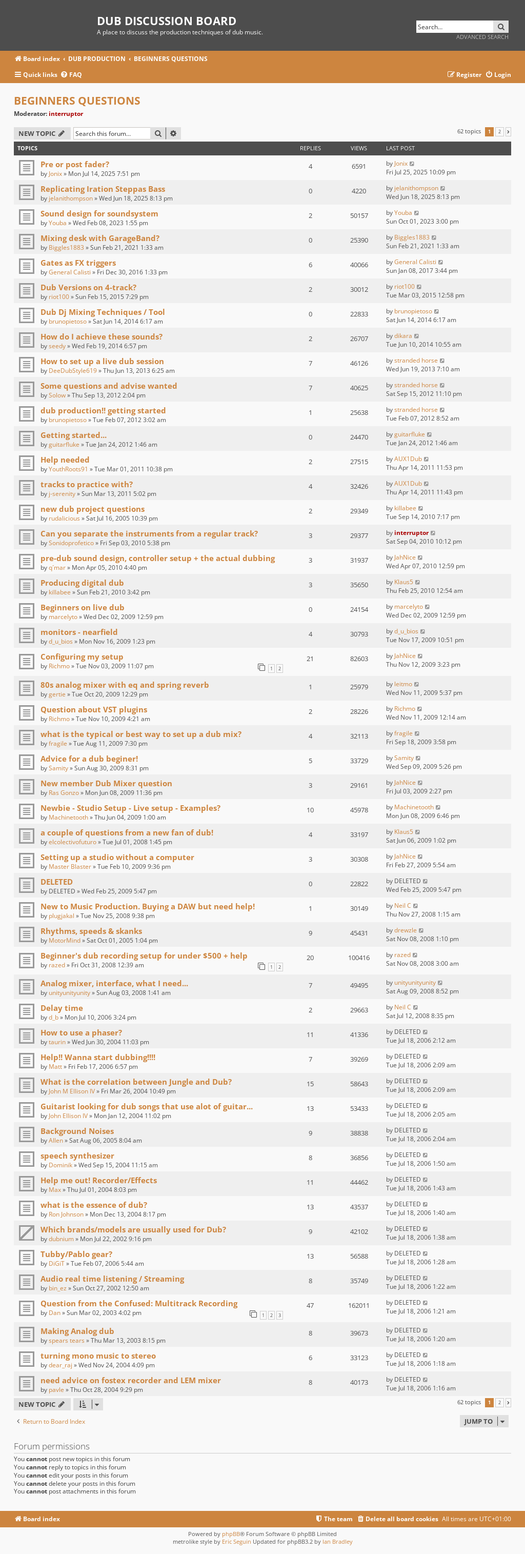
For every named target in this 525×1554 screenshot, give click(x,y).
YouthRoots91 (68, 469)
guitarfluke (64, 444)
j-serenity (62, 493)
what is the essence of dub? (94, 1205)
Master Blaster (70, 866)
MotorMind (64, 940)
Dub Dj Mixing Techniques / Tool (103, 312)
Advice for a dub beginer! (89, 758)
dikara (403, 335)
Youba (58, 222)
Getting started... (74, 435)
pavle (56, 1389)
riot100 (59, 296)
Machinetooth (68, 817)
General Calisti (70, 272)
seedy (57, 346)
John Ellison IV (68, 1115)
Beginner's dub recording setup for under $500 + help (144, 955)
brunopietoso (68, 321)
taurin (57, 1042)
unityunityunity (69, 992)
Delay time (62, 1008)
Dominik (60, 1165)
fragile (58, 743)
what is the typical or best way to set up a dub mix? (141, 734)
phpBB (231, 1534)
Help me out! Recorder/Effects (99, 1180)
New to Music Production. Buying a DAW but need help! (148, 906)
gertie (57, 694)
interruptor (66, 113)
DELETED (57, 881)
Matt (55, 1066)
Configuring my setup (82, 656)
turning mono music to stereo (98, 1355)
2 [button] (499, 132)
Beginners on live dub (83, 607)
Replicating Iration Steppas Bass (103, 189)
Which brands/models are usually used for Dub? (133, 1229)
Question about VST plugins (94, 709)
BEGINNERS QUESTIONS (77, 100)
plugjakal (61, 915)
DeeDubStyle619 (73, 370)
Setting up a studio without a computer (117, 857)
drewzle (405, 930)
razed (57, 965)
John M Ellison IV (72, 1091)
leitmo (403, 684)
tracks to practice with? (87, 484)
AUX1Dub (408, 458)
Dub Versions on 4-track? (88, 287)
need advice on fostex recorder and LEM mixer (131, 1380)
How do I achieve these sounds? (102, 336)
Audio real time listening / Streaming (112, 1278)
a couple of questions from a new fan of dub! (127, 832)
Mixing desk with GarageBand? (100, 238)
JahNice (405, 557)
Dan (54, 1312)
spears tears (67, 1340)
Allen (56, 1140)
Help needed (65, 459)
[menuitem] (71, 75)
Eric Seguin (236, 1541)
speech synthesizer (77, 1155)
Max (55, 1189)
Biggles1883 (66, 247)
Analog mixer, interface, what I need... (114, 983)
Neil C (402, 905)
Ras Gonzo (64, 792)
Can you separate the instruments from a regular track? (149, 533)
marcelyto (63, 616)
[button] (508, 131)
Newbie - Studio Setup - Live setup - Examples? (130, 808)
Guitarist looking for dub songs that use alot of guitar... (147, 1106)
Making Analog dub (77, 1331)
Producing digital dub (82, 582)
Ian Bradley (337, 1541)
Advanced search (482, 37)
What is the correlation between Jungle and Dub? (136, 1082)
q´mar (57, 567)
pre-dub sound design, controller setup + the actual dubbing (158, 558)
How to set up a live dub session (102, 361)
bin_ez (58, 1288)
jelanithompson (71, 198)
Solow (57, 395)
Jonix (55, 173)
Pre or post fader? (75, 164)
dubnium (61, 1238)
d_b (53, 1017)
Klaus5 (403, 581)
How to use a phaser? (81, 1032)
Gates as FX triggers (78, 262)
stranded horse (416, 360)
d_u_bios (61, 641)
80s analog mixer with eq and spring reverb (125, 685)
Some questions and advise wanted (109, 386)
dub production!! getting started (103, 410)
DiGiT (57, 1263)
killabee (405, 508)
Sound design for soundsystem (99, 213)
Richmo (59, 666)
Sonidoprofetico (71, 543)
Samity (58, 768)
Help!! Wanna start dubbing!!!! (98, 1057)
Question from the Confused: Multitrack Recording (139, 1303)
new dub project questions (93, 509)
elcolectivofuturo (72, 842)
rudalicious (64, 518)
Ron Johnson (66, 1214)
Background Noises (77, 1131)
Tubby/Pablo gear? (76, 1254)
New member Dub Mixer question (106, 783)
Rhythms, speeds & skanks (91, 931)
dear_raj (60, 1365)
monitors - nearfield (79, 632)
